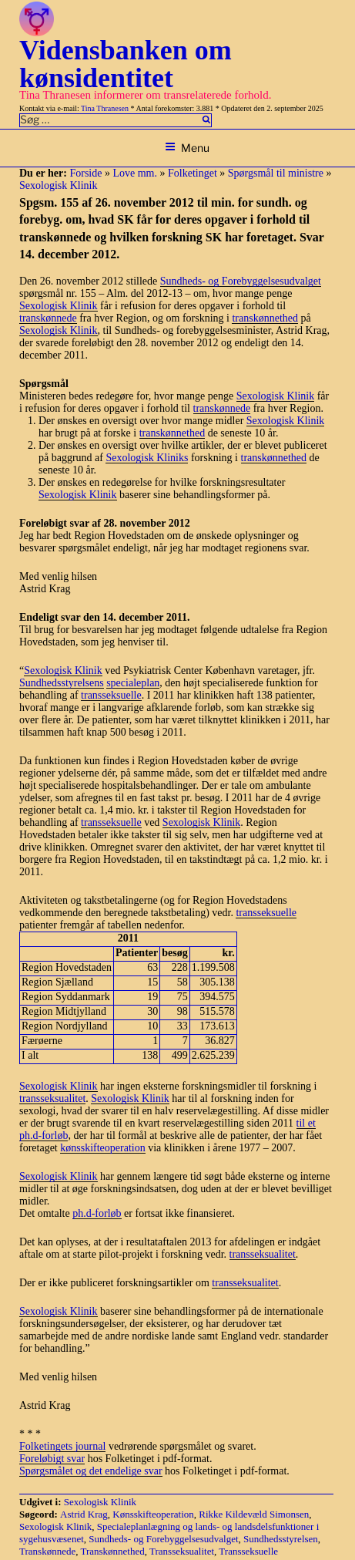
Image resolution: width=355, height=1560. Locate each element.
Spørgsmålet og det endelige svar (90, 1471)
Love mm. (134, 173)
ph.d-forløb (96, 1213)
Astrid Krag (84, 1514)
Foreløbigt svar (52, 1458)
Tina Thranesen (105, 108)
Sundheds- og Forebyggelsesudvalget (240, 281)
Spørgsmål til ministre (275, 173)
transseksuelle (111, 695)
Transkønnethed (112, 1551)
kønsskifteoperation (102, 1148)
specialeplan (132, 683)
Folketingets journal (62, 1446)
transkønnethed (265, 318)
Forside (85, 173)
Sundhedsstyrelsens (61, 683)
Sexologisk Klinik (58, 185)
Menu (187, 147)
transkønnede (48, 318)
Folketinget (192, 173)
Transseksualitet (181, 1551)
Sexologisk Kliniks (146, 457)
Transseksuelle (248, 1551)
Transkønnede (47, 1551)
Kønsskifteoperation (152, 1514)
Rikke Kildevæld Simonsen (254, 1514)
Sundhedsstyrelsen (280, 1539)
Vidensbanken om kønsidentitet (125, 64)
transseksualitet (52, 1098)
